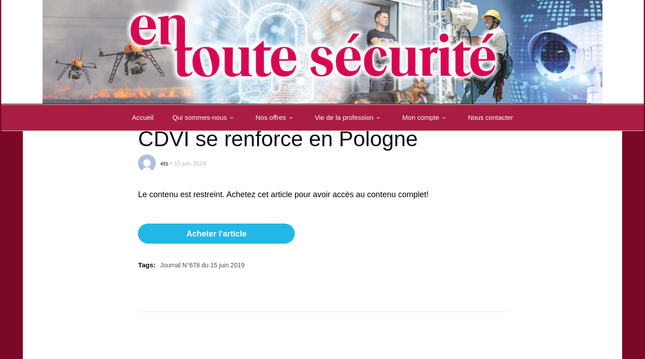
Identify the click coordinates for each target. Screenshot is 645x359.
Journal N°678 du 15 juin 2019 (202, 265)
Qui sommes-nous (204, 117)
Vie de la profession (349, 117)
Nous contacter (490, 117)
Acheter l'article (216, 233)
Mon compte (425, 117)
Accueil (142, 117)
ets (164, 163)
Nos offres (276, 117)
